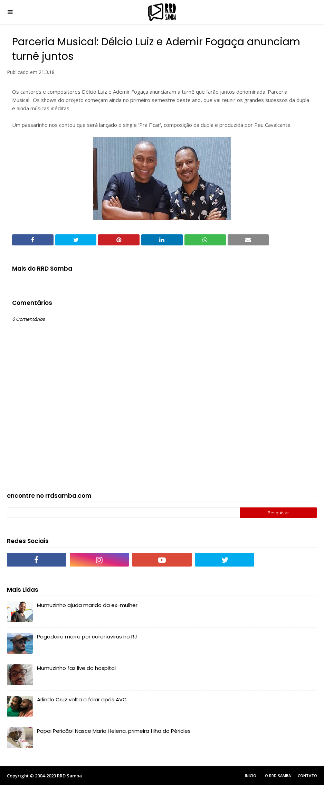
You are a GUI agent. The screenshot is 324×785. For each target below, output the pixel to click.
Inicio (250, 775)
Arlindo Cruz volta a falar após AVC (82, 699)
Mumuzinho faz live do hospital (76, 668)
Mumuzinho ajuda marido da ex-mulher (87, 605)
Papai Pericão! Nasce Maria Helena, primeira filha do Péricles (114, 731)
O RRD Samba (278, 775)
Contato (307, 775)
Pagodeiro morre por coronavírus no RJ (87, 636)
